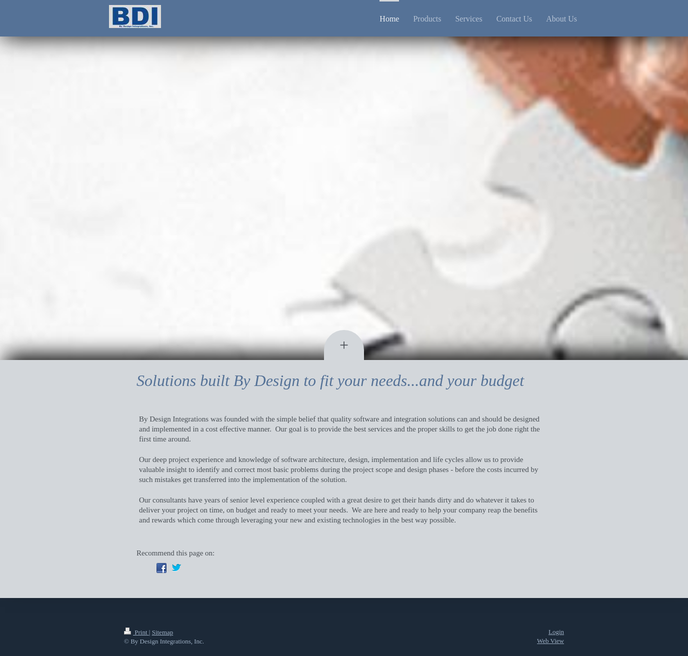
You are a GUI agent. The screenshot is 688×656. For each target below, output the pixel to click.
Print (136, 632)
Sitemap (163, 632)
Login (556, 632)
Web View (550, 640)
